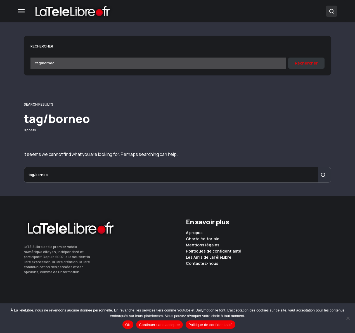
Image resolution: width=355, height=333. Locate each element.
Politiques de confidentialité (213, 251)
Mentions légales (202, 245)
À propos (194, 233)
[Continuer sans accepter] (348, 318)
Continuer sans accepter (159, 325)
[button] (21, 11)
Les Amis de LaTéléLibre (208, 257)
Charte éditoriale (202, 239)
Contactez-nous (202, 263)
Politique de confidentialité (210, 325)
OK (128, 325)
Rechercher (41, 46)
